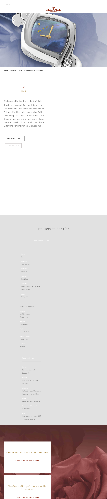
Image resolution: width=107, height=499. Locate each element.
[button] (2, 4)
